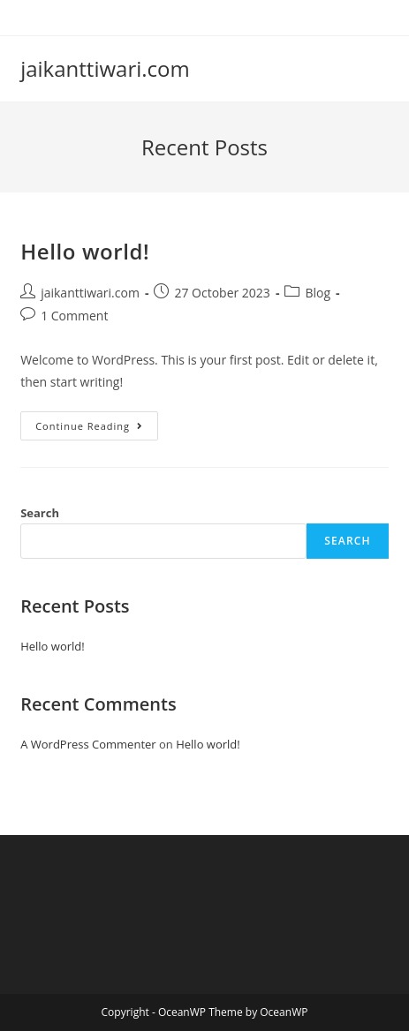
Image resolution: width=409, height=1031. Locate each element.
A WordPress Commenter (88, 744)
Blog (317, 292)
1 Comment (74, 315)
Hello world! (84, 251)
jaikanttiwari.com (105, 68)
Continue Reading (96, 429)
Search (39, 513)
